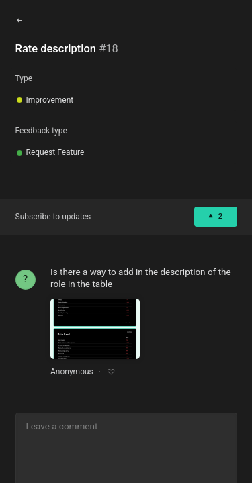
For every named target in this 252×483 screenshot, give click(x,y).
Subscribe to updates (53, 216)
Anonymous (71, 371)
